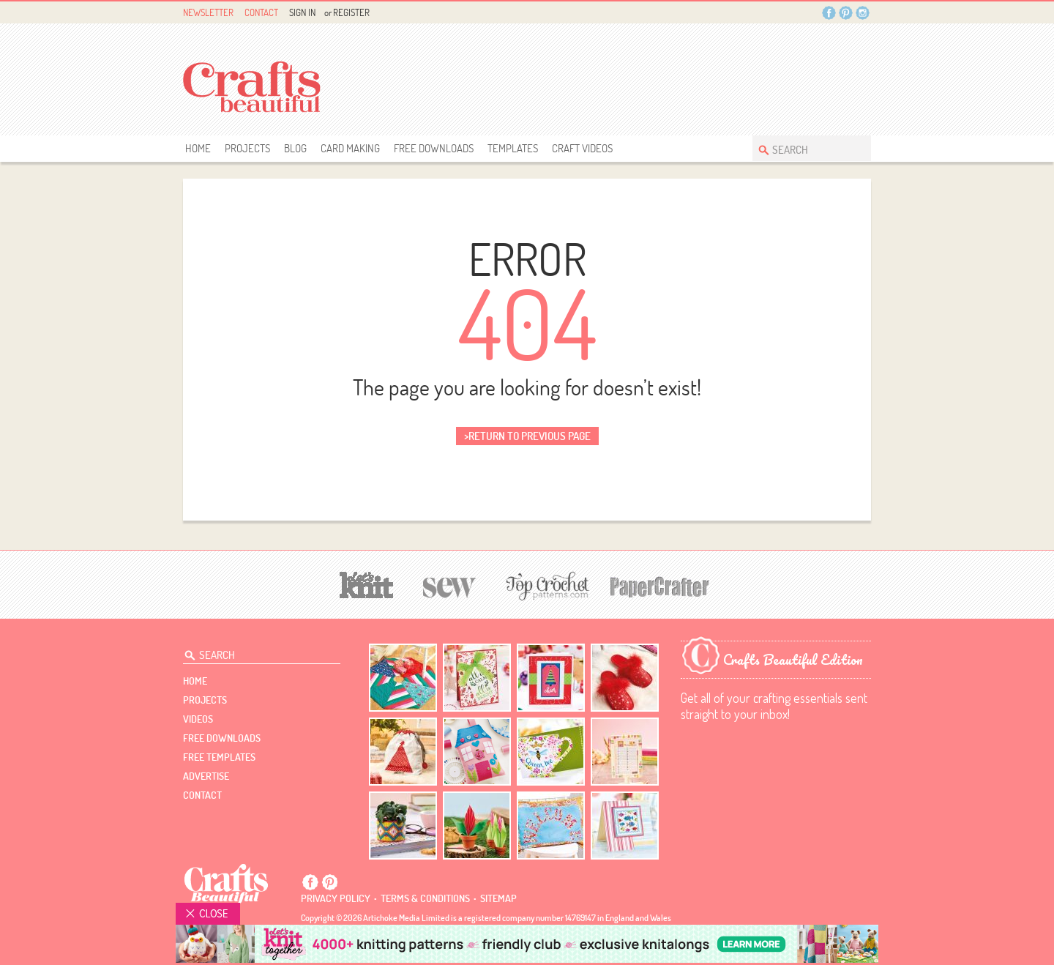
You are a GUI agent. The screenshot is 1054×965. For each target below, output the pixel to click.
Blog (295, 148)
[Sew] (450, 585)
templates (512, 148)
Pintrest (846, 13)
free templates (219, 757)
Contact (261, 12)
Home (198, 148)
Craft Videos (582, 148)
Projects (247, 148)
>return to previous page (527, 436)
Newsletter (208, 12)
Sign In (302, 12)
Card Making (350, 148)
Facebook (829, 13)
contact (202, 795)
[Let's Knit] (366, 583)
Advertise (206, 776)
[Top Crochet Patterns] (545, 585)
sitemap (498, 898)
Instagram (863, 13)
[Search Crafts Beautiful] (804, 148)
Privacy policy (335, 898)
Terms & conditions (425, 898)
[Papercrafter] (659, 585)
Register (351, 12)
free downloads (434, 148)
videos (198, 719)
